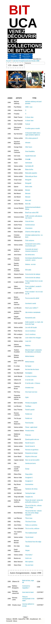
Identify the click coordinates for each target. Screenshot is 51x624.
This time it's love (30, 521)
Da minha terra (29, 254)
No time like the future (32, 369)
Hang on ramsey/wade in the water (28, 598)
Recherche (26, 54)
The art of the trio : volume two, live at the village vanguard (33, 512)
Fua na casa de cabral (32, 298)
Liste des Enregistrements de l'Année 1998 (26, 61)
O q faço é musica (30, 376)
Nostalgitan (28, 373)
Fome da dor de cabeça (32, 274)
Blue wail (28, 200)
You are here (29, 565)
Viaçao (27, 550)
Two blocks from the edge (33, 541)
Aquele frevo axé (30, 156)
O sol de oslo (29, 380)
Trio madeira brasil (31, 533)
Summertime (29, 484)
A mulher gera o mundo (32, 128)
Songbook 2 (29, 481)
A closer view (29, 117)
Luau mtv (28, 341)
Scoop (27, 469)
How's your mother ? (31, 308)
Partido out (28, 414)
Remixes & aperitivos (31, 449)
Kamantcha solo (30, 317)
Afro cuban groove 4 (31, 138)
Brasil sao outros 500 (31, 212)
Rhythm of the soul (31, 456)
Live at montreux (30, 331)
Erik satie (28, 270)
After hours (28, 147)
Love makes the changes (33, 337)
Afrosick (27, 142)
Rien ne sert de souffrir (32, 460)
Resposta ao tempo (31, 453)
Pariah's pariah (29, 409)
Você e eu (28, 558)
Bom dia (27, 203)
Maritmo (27, 345)
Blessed (27, 193)
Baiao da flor (29, 169)
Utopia (27, 546)
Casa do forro (29, 221)
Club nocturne (29, 240)
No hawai (28, 366)
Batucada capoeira (31, 173)
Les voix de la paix (31, 327)
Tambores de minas (31, 489)
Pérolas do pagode (31, 403)
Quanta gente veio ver (32, 439)
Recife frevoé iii (30, 446)
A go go (27, 124)
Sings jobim (28, 474)
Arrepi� (27, 159)
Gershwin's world (30, 303)
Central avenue (30, 225)
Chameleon (28, 228)
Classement (14, 56)
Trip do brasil (29, 537)
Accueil (8, 61)
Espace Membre (26, 56)
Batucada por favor (31, 176)
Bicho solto (28, 186)
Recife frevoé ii (29, 443)
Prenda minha (29, 430)
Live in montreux (30, 334)
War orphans (29, 561)
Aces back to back (28, 592)
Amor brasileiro (30, 151)
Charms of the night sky (32, 231)
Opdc (27, 397)
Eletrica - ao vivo (30, 264)
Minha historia (29, 356)
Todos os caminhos (31, 525)
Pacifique (28, 406)
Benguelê (28, 179)
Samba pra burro (30, 463)
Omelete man (29, 387)
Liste (14, 54)
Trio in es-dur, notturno (32, 528)
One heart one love (31, 392)
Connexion (26, 58)
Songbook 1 (29, 477)
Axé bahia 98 (29, 166)
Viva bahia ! (28, 555)
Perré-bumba (29, 423)
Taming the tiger (30, 493)
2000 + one (28, 107)
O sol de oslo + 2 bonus (32, 383)
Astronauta (28, 162)
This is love (28, 518)
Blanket (27, 190)
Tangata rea (29, 496)
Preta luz (28, 435)
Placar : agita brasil (31, 427)
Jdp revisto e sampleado (32, 312)
